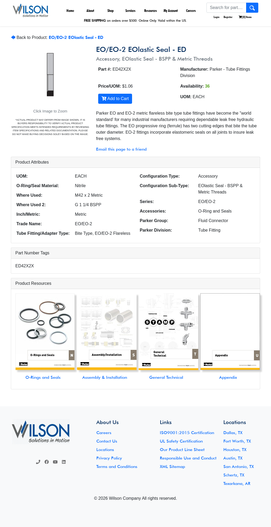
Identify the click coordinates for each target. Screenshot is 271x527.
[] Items (245, 17)
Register (228, 17)
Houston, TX (234, 449)
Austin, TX (232, 458)
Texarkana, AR (236, 483)
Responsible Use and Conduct (188, 458)
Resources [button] (150, 10)
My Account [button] (171, 10)
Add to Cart (115, 98)
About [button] (90, 10)
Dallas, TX (232, 432)
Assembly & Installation (104, 377)
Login (216, 17)
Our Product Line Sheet (182, 449)
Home (70, 10)
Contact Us (106, 441)
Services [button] (130, 10)
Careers (191, 10)
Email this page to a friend (121, 149)
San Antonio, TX (238, 466)
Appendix (228, 377)
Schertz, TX (233, 475)
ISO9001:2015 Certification (187, 432)
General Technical (166, 377)
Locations (105, 449)
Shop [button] (110, 10)
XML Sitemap (172, 466)
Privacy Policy (109, 458)
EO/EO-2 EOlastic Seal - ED (76, 37)
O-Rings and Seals (43, 377)
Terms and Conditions (116, 466)
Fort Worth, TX (237, 441)
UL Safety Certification (181, 441)
